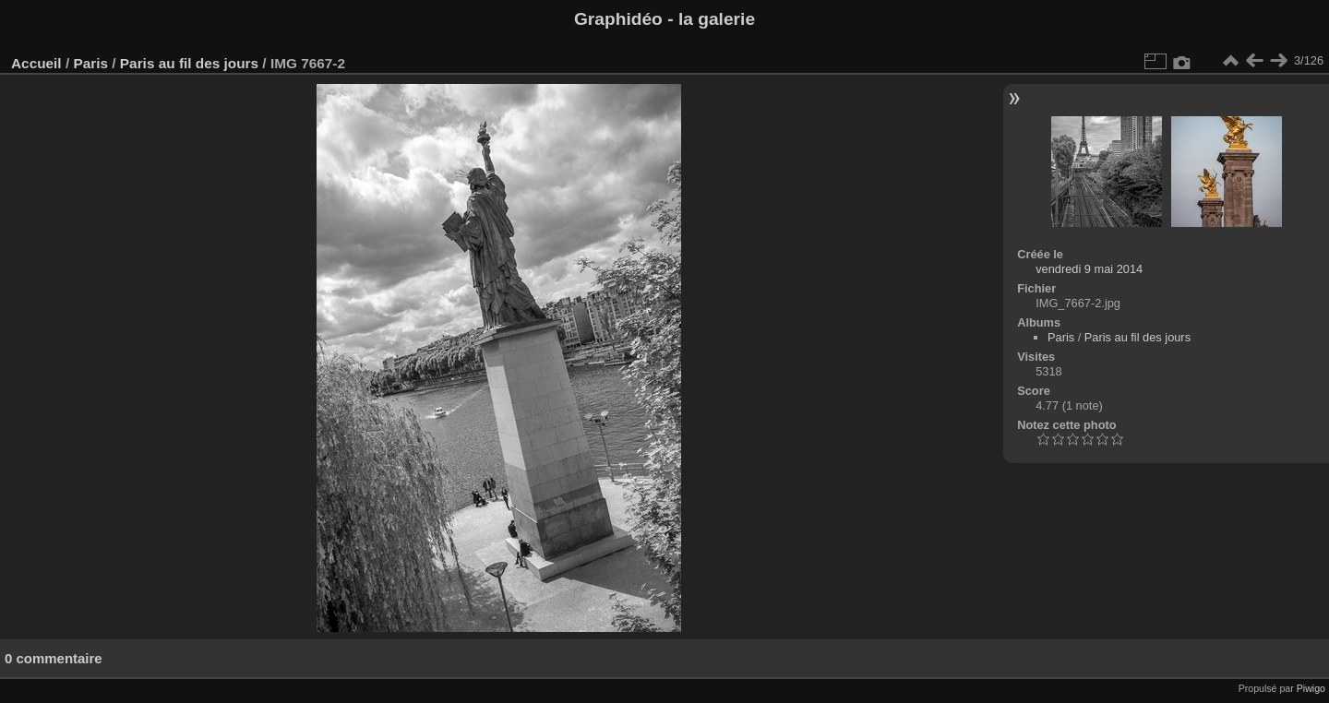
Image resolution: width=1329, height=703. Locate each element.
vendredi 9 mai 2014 (1089, 269)
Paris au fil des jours (189, 63)
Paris (90, 63)
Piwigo (1311, 688)
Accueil (36, 63)
